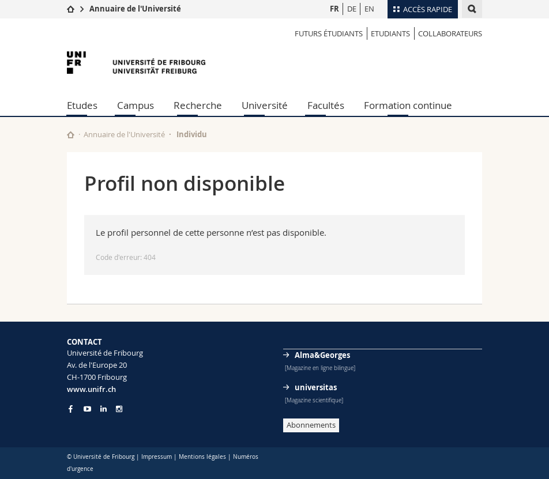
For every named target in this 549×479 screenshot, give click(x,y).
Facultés (325, 105)
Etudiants (390, 33)
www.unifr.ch (91, 389)
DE (351, 8)
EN (369, 8)
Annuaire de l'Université (135, 8)
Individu (191, 134)
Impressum (156, 457)
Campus (135, 105)
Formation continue (408, 105)
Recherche (198, 105)
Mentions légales (202, 457)
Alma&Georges (322, 355)
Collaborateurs (450, 33)
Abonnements (311, 425)
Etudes (82, 105)
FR (334, 8)
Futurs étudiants (329, 33)
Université (265, 105)
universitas (316, 387)
